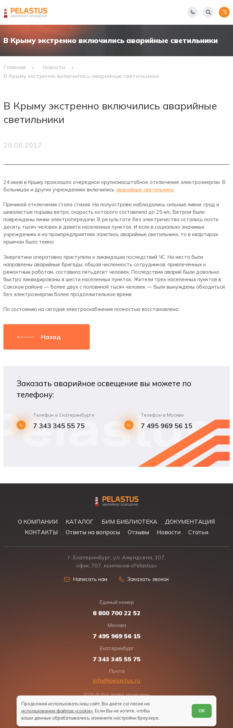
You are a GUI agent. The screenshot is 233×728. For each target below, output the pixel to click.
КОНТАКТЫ (41, 532)
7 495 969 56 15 (166, 426)
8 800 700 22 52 (117, 613)
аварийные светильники (145, 189)
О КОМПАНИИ (38, 521)
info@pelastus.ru (116, 680)
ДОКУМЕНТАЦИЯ (190, 521)
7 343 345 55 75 (59, 426)
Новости (169, 532)
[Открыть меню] (224, 12)
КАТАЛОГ (79, 521)
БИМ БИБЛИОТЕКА (129, 521)
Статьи (198, 532)
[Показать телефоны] (192, 12)
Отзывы (138, 532)
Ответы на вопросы (93, 532)
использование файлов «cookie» (57, 710)
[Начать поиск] (208, 12)
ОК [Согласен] (201, 710)
